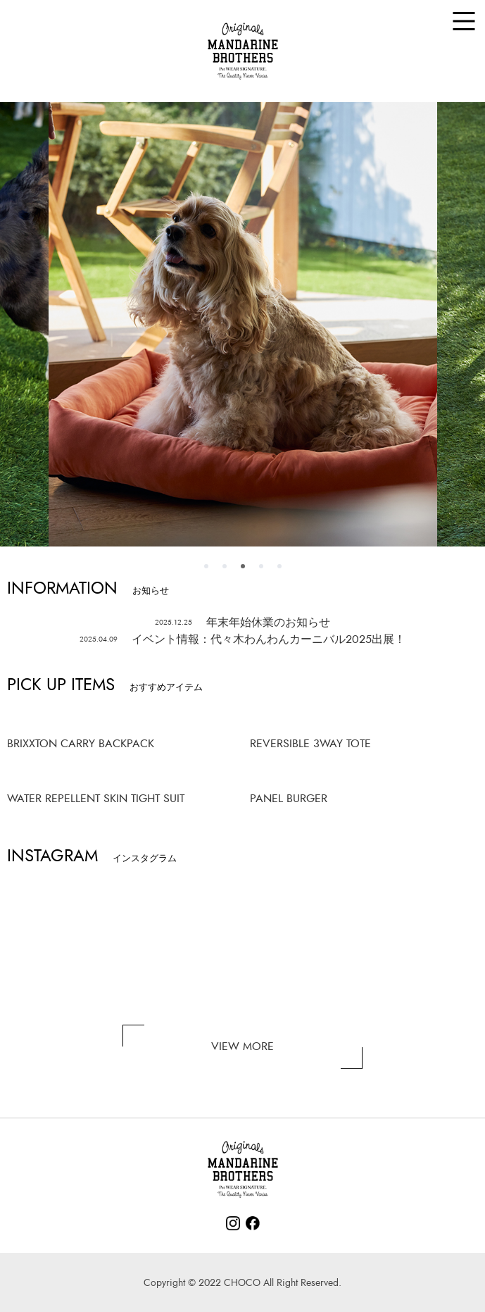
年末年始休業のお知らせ (243, 622)
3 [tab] (243, 566)
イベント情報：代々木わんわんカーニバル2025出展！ (243, 639)
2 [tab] (224, 566)
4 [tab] (261, 566)
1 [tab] (206, 566)
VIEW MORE (242, 1046)
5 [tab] (279, 566)
